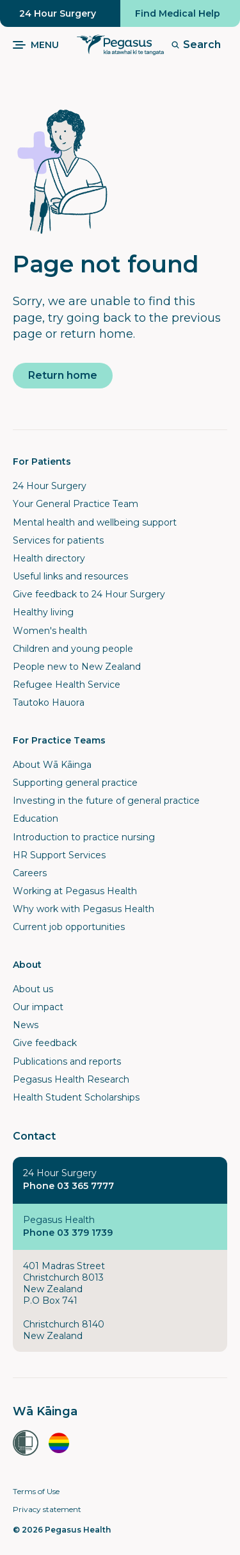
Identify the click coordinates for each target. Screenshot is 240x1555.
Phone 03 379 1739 (68, 1232)
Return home (62, 375)
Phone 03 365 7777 (68, 1186)
